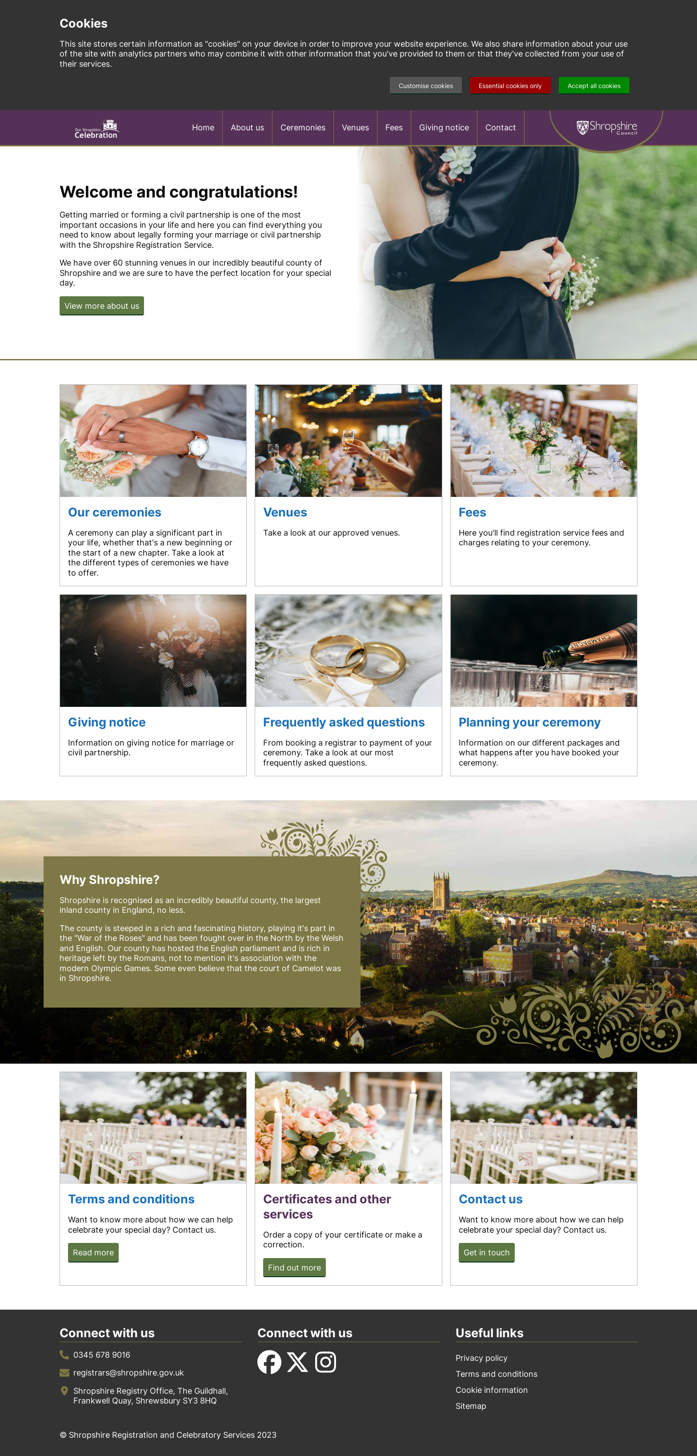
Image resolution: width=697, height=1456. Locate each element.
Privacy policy (482, 1358)
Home (203, 127)
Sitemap (471, 1406)
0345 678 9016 (101, 1354)
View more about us (101, 306)
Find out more (294, 1267)
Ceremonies (302, 127)
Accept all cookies (594, 85)
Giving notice (444, 127)
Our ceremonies (114, 512)
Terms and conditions (131, 1199)
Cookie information (492, 1390)
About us (247, 127)
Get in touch (487, 1252)
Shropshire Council (606, 128)
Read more (93, 1252)
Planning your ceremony (530, 722)
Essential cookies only (510, 85)
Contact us (491, 1199)
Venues (355, 127)
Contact (500, 127)
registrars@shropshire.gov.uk (128, 1372)
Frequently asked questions (344, 722)
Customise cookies (426, 85)
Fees (394, 127)
